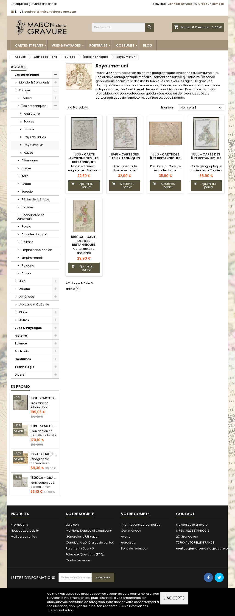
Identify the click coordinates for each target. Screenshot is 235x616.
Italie (25, 176)
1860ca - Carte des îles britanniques (84, 241)
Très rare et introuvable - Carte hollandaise (40, 409)
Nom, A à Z (202, 108)
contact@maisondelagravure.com (50, 12)
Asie (22, 281)
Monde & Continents (34, 82)
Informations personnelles (140, 524)
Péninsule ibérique (35, 199)
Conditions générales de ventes (90, 542)
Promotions (19, 524)
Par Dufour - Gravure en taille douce (165, 168)
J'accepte (174, 598)
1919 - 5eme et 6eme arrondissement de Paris (44, 426)
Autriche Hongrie (34, 234)
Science (20, 343)
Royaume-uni (34, 145)
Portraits (98, 45)
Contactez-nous (78, 560)
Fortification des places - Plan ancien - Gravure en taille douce (43, 488)
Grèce (26, 184)
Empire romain (33, 257)
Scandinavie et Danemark (30, 217)
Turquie (27, 191)
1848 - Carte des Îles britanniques (124, 156)
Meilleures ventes (24, 536)
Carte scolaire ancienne (84, 251)
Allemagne (30, 160)
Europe (24, 90)
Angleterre (32, 113)
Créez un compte (211, 4)
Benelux (27, 207)
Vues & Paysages (66, 45)
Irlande (29, 129)
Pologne (28, 265)
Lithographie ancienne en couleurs (40, 463)
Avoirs (125, 536)
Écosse (29, 121)
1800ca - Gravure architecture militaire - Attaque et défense (44, 478)
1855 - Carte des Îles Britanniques (206, 156)
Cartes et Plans (29, 45)
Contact (185, 513)
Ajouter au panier (82, 185)
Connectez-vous (180, 4)
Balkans (27, 242)
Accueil (18, 66)
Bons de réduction (134, 548)
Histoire (20, 335)
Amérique (26, 296)
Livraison (72, 524)
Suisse (26, 168)
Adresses (128, 542)
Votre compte (135, 513)
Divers (19, 374)
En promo (20, 386)
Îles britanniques (34, 106)
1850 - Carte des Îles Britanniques (165, 156)
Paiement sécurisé (80, 548)
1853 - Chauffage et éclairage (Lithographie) (44, 454)
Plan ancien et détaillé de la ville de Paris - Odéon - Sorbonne (43, 437)
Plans (23, 312)
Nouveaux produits (25, 530)
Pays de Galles (35, 137)
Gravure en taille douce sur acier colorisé (124, 170)
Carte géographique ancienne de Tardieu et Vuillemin (206, 170)
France (27, 98)
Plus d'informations (134, 606)
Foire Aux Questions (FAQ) (85, 554)
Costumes (125, 45)
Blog (147, 45)
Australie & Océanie (34, 304)
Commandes (131, 530)
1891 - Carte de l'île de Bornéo (44, 398)
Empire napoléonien (37, 250)
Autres (29, 152)
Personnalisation (61, 610)
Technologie (24, 367)
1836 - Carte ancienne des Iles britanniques (84, 158)
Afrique (24, 289)
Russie (26, 226)
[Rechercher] (123, 27)
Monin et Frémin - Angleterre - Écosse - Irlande (84, 170)
